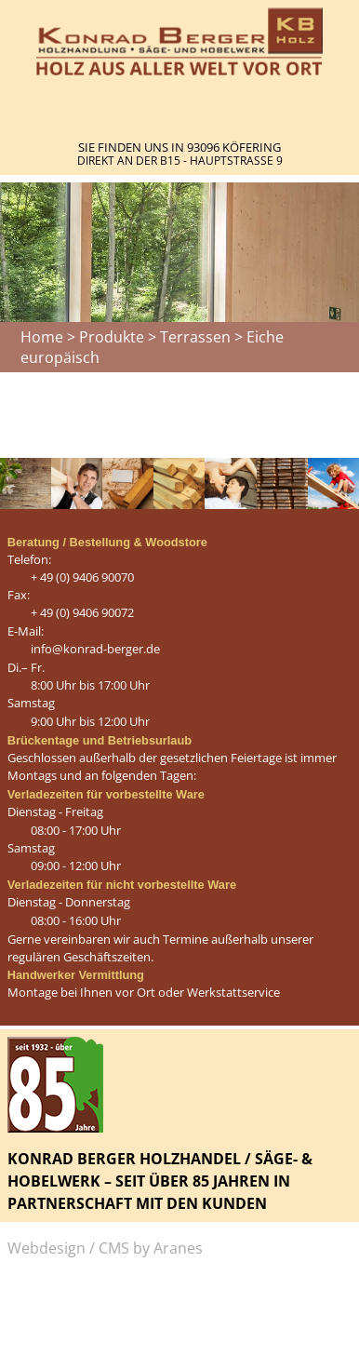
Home (41, 337)
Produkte (111, 337)
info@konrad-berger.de (95, 648)
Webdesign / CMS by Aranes (105, 1248)
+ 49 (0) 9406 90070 (82, 577)
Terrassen (195, 337)
